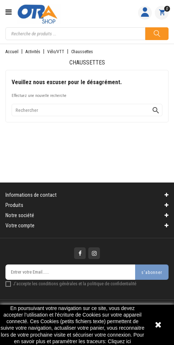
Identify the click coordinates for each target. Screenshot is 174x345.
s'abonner (151, 272)
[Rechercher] (87, 110)
